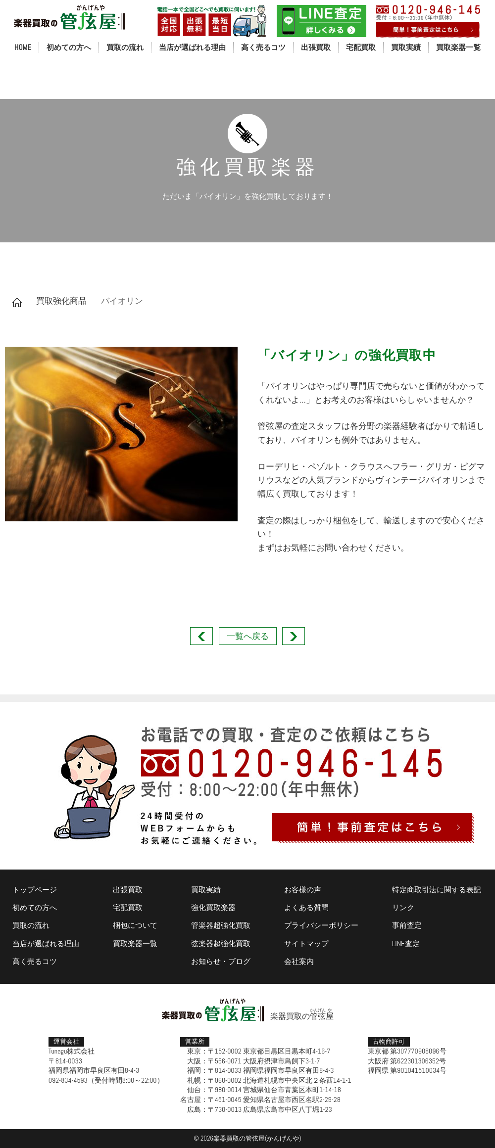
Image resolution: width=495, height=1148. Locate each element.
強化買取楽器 (213, 907)
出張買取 (316, 47)
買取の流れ (125, 47)
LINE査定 (406, 943)
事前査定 (407, 925)
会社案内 (299, 961)
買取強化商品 (61, 300)
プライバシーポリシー (321, 925)
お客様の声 (302, 889)
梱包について (135, 925)
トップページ (34, 889)
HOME (22, 47)
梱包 (341, 520)
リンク (403, 907)
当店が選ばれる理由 (192, 47)
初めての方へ (69, 47)
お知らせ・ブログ (220, 961)
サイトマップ (306, 943)
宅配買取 (361, 47)
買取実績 (406, 47)
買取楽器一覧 (458, 47)
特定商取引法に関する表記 (436, 889)
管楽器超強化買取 (220, 925)
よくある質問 (306, 907)
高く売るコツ (263, 47)
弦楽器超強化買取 (220, 943)
